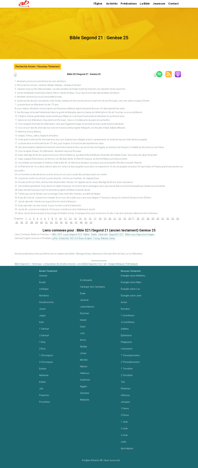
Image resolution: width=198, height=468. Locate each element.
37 (26, 222)
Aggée (83, 386)
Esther (42, 382)
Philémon (125, 388)
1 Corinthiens (127, 315)
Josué (42, 308)
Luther (55, 238)
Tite (123, 382)
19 (105, 218)
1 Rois (42, 342)
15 (85, 218)
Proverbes (44, 401)
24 (129, 218)
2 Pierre (125, 415)
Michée (84, 359)
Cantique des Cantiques (92, 286)
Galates (125, 328)
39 (36, 222)
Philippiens (126, 342)
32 (167, 218)
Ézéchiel (84, 313)
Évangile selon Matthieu (133, 275)
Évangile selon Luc (130, 289)
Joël (82, 333)
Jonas (83, 353)
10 (60, 218)
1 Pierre (125, 408)
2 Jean (124, 428)
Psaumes (44, 395)
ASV (72, 238)
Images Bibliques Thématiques (123, 264)
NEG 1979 (57, 234)
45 (66, 222)
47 (76, 222)
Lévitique (44, 289)
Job (41, 388)
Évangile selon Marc (131, 282)
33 (172, 218)
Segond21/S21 (116, 234)
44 (61, 222)
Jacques (125, 401)
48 (81, 222)
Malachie (84, 399)
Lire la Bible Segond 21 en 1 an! (92, 264)
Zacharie (84, 393)
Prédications (129, 3)
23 (124, 218)
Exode (42, 282)
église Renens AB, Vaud (96, 460)
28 (148, 218)
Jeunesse (159, 3)
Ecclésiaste (86, 280)
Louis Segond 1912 (72, 234)
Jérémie (84, 300)
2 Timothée (127, 375)
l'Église (98, 3)
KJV (76, 238)
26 (138, 218)
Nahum (83, 366)
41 (46, 222)
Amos (83, 340)
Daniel (83, 320)
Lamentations (87, 306)
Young (96, 238)
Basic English (85, 238)
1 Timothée (127, 368)
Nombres (44, 295)
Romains (125, 308)
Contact (173, 3)
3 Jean (124, 435)
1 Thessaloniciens (130, 355)
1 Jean (124, 421)
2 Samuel (44, 335)
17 (95, 218)
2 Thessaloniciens (130, 362)
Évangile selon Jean (131, 295)
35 (16, 222)
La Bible (145, 3)
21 (115, 218)
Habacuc (84, 373)
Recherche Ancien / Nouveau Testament (37, 66)
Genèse (43, 275)
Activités (112, 3)
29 (153, 218)
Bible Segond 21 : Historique (28, 264)
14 (80, 218)
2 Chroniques (46, 362)
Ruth (41, 322)
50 (91, 222)
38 (31, 222)
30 (158, 218)
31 (162, 218)
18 (100, 218)
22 (119, 218)
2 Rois (42, 348)
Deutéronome (46, 302)
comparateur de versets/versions (59, 264)
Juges (42, 315)
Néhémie (44, 375)
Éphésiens (126, 335)
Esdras (42, 368)
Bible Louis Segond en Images (139, 234)
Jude (123, 441)
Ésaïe (83, 293)
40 (41, 222)
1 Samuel (44, 328)
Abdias (83, 346)
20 (110, 218)
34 (177, 218)
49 (86, 222)
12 (70, 218)
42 (51, 222)
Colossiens (126, 348)
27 (143, 218)
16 (90, 218)
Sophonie (85, 379)
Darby (94, 234)
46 (71, 222)
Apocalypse (127, 448)
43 (56, 222)
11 (65, 218)
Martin (87, 234)
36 (21, 222)
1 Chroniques (46, 355)
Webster (104, 238)
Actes (124, 302)
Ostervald (103, 234)
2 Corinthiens (127, 322)
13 (75, 218)
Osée (83, 326)
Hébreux (125, 395)
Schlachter (63, 238)
